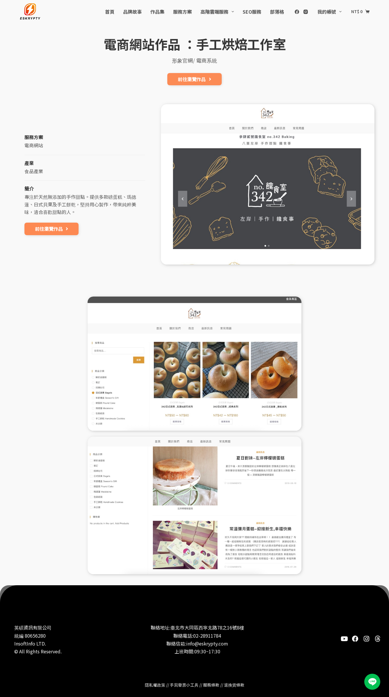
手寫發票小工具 (184, 685)
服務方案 (182, 11)
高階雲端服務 (218, 11)
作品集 (157, 11)
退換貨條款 (234, 685)
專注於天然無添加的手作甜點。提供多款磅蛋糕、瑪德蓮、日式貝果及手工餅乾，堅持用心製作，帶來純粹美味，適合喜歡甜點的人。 (80, 204)
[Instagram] (305, 12)
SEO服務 (252, 11)
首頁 (109, 11)
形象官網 (182, 60)
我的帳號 (330, 11)
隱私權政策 (155, 685)
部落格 (277, 11)
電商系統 (206, 60)
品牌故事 (132, 11)
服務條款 (211, 685)
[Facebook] (297, 12)
